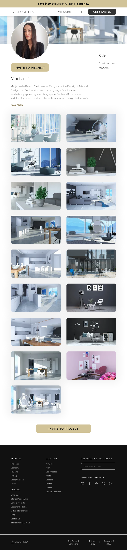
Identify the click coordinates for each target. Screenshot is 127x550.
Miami (48, 467)
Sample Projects (18, 502)
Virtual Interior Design (20, 510)
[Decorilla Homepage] (22, 11)
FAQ (13, 514)
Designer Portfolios (19, 506)
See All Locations (53, 491)
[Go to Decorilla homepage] (19, 542)
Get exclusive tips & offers (96, 459)
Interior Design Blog (19, 498)
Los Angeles (51, 471)
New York (50, 463)
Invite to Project (30, 67)
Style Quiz (15, 494)
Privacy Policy (92, 542)
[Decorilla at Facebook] (89, 484)
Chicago (49, 479)
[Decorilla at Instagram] (82, 484)
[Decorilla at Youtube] (111, 484)
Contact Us (15, 518)
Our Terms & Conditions (73, 542)
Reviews (14, 471)
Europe (49, 487)
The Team (15, 463)
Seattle (49, 483)
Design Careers (17, 479)
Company (15, 467)
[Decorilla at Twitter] (103, 484)
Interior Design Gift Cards (22, 522)
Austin (48, 475)
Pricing (14, 475)
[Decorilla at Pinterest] (96, 484)
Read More (17, 104)
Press (13, 483)
